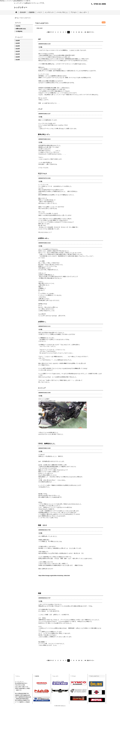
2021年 (18, 54)
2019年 (18, 59)
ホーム (18, 676)
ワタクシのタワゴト (94, 676)
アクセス (74, 676)
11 (81, 32)
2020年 (18, 57)
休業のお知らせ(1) (21, 28)
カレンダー (55, 676)
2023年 (18, 48)
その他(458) (19, 31)
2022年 (18, 51)
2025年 (18, 43)
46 (85, 32)
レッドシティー (20, 7)
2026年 (18, 40)
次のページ (90, 32)
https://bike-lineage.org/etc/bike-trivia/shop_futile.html (54, 575)
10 (79, 32)
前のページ (50, 32)
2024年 (18, 46)
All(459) (18, 26)
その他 (40, 47)
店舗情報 (37, 676)
